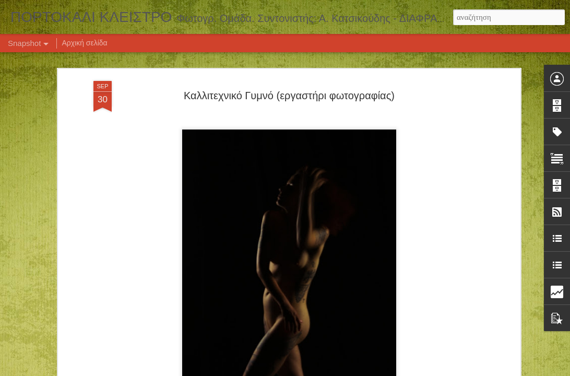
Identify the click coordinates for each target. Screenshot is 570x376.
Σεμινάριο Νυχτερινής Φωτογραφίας (333, 327)
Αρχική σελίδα (84, 43)
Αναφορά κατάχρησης (378, 370)
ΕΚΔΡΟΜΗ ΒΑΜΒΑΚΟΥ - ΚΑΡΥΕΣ (76, 328)
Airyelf (299, 370)
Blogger (337, 370)
